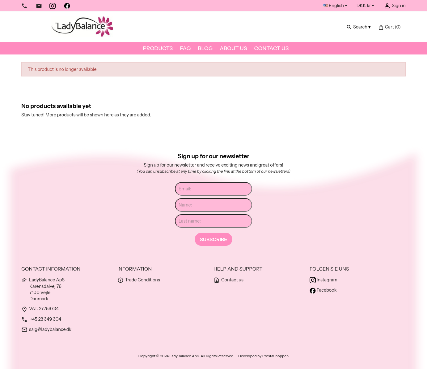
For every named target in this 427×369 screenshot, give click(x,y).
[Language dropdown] (336, 5)
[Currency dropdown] (366, 5)
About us (233, 48)
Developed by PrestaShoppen (263, 356)
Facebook (323, 290)
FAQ (185, 48)
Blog (205, 48)
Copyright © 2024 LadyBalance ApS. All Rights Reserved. (186, 356)
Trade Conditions (138, 280)
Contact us (271, 48)
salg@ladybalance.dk (46, 329)
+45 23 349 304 (41, 319)
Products (158, 48)
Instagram (323, 280)
